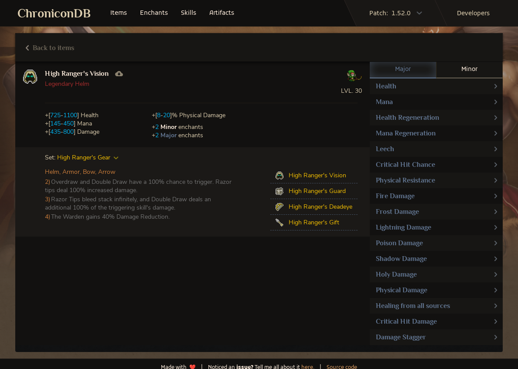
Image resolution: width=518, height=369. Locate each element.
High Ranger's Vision (77, 74)
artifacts (221, 13)
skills (188, 13)
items (118, 13)
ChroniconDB (54, 13)
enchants (154, 13)
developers (473, 14)
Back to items (50, 48)
